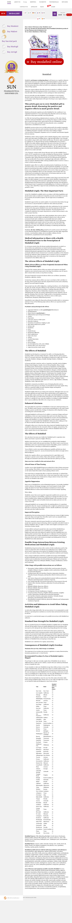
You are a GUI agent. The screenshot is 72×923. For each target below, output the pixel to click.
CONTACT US (24, 7)
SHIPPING (33, 2)
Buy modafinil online (44, 61)
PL (38, 18)
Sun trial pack (9, 41)
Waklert (12, 31)
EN (43, 13)
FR (38, 13)
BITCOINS (65, 2)
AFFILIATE (34, 7)
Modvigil (12, 46)
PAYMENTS (42, 2)
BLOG (42, 7)
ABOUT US (17, 2)
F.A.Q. (25, 2)
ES (43, 18)
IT (29, 13)
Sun (3, 13)
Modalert (14, 13)
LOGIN (53, 7)
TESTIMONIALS (54, 2)
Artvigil (12, 52)
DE (34, 13)
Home (9, 2)
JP (25, 13)
